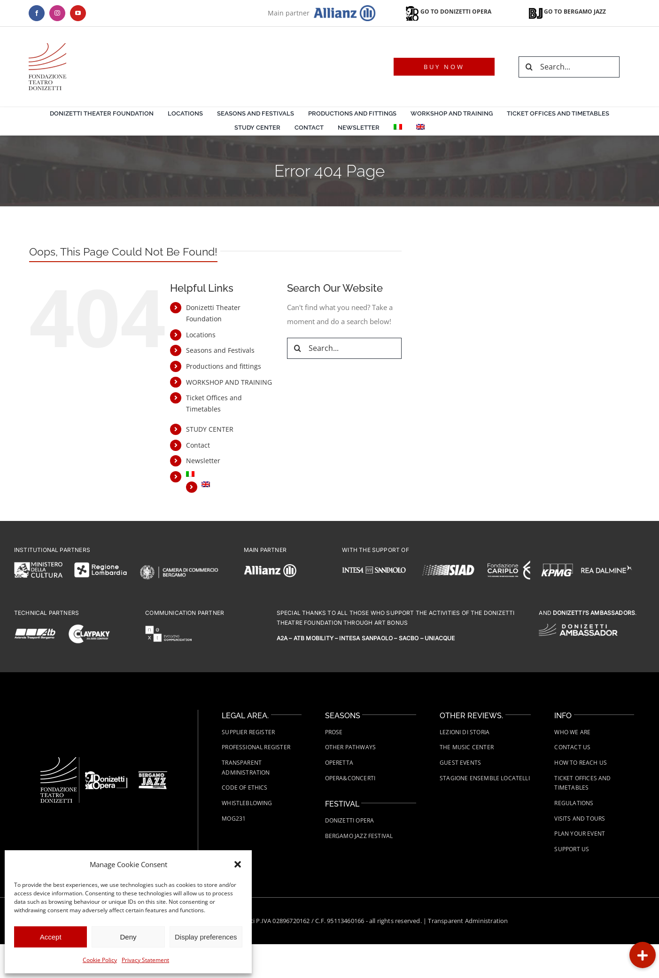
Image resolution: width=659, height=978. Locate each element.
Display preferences (206, 937)
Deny (128, 937)
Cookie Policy (100, 960)
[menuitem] (398, 128)
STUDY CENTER (209, 429)
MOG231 (234, 819)
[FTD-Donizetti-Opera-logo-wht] (106, 774)
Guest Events (460, 763)
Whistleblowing (247, 803)
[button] (237, 864)
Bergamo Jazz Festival (359, 836)
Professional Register (256, 747)
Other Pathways (350, 747)
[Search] (529, 67)
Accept (51, 937)
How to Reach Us (580, 763)
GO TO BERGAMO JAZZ (567, 12)
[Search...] (569, 67)
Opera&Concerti (350, 778)
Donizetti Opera (349, 820)
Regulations (573, 803)
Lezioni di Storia (464, 732)
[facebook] (37, 13)
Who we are (572, 732)
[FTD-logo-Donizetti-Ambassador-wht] (578, 627)
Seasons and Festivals (220, 350)
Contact (198, 445)
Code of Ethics (245, 788)
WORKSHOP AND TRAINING (229, 382)
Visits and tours (579, 819)
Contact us (572, 747)
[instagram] (57, 13)
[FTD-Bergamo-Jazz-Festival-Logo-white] (152, 774)
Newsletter (203, 460)
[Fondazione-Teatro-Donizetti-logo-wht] (58, 760)
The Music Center (467, 747)
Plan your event (579, 834)
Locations (201, 334)
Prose (334, 732)
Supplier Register (248, 732)
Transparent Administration (468, 920)
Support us (571, 849)
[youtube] (78, 13)
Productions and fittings (223, 366)
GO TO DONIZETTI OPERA (447, 12)
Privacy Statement (145, 960)
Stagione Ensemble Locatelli (485, 778)
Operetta (339, 763)
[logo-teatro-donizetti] (47, 46)
